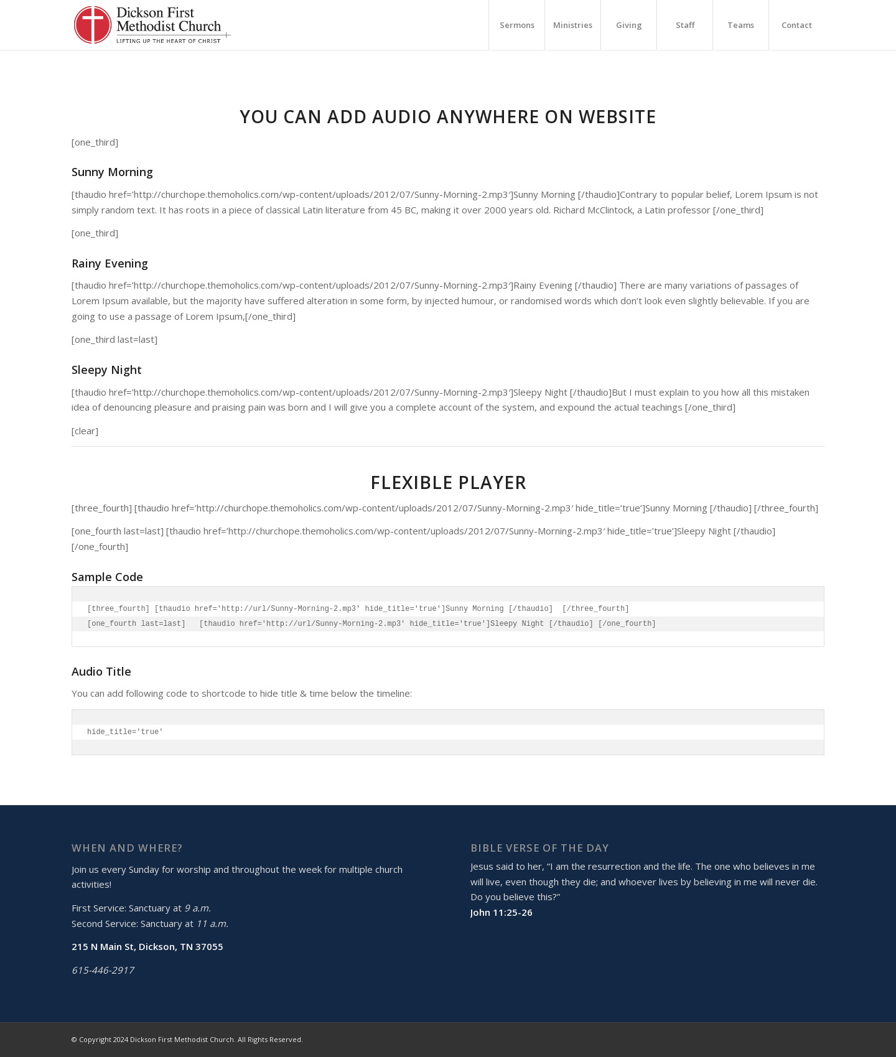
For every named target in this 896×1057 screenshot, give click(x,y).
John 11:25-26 (501, 912)
